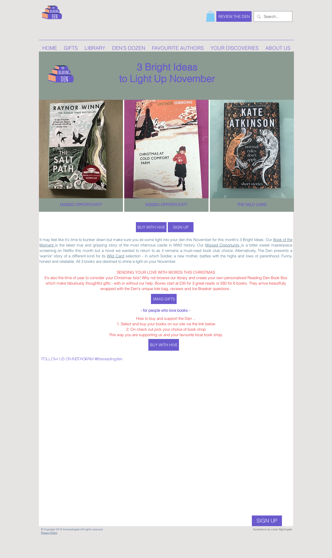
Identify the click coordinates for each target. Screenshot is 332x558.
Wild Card (115, 255)
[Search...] (272, 16)
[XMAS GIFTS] (164, 299)
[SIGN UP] (180, 227)
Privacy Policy (49, 532)
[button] (210, 16)
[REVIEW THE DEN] (234, 16)
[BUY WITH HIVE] (151, 227)
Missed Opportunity (223, 245)
